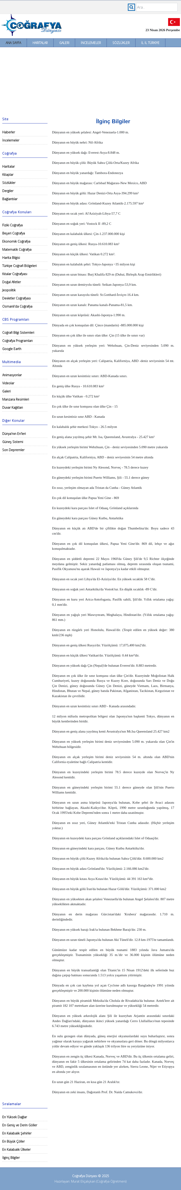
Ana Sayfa (13, 43)
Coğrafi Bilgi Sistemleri (18, 332)
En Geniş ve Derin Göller (19, 1125)
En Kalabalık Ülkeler (16, 1149)
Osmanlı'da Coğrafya (17, 306)
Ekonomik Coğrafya (16, 241)
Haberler (8, 132)
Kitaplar (7, 174)
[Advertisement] (90, 81)
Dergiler (7, 191)
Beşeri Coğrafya (13, 233)
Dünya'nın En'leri (14, 433)
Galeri (64, 43)
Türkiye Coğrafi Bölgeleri (19, 266)
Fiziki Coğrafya (12, 225)
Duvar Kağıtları (12, 407)
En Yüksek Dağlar (14, 1117)
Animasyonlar (12, 375)
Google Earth (11, 349)
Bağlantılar (9, 199)
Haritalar (40, 43)
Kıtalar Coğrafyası (14, 274)
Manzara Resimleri (15, 399)
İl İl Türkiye (150, 43)
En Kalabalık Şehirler (16, 1133)
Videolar (8, 383)
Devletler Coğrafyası (16, 298)
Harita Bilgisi (11, 257)
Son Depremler (13, 450)
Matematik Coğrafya (16, 249)
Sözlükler (121, 43)
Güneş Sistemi (12, 442)
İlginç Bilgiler (11, 1157)
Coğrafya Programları (17, 341)
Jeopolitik (9, 290)
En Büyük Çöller (13, 1141)
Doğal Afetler (11, 282)
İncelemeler (91, 43)
